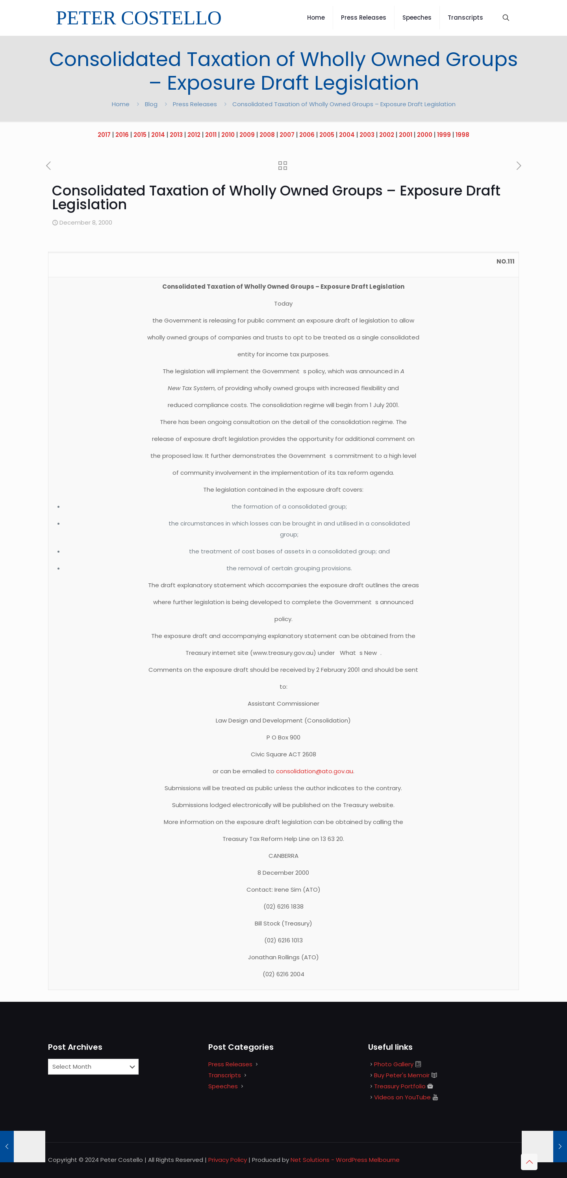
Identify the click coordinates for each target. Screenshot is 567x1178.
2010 (228, 135)
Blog (151, 104)
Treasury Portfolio (400, 1086)
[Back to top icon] (529, 1162)
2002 (386, 135)
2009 (247, 135)
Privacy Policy (227, 1160)
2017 (104, 135)
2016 (122, 135)
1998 (462, 135)
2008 (267, 135)
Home (121, 104)
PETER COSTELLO (139, 18)
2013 (176, 135)
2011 (211, 135)
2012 (193, 135)
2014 (158, 135)
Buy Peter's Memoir (402, 1075)
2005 (326, 135)
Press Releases (195, 104)
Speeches (223, 1086)
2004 (347, 135)
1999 (444, 135)
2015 (139, 135)
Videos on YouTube (402, 1097)
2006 (307, 135)
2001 (405, 135)
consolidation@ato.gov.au (314, 771)
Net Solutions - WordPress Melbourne (345, 1160)
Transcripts (224, 1075)
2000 (424, 135)
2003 (366, 135)
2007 (287, 135)
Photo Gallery (393, 1064)
